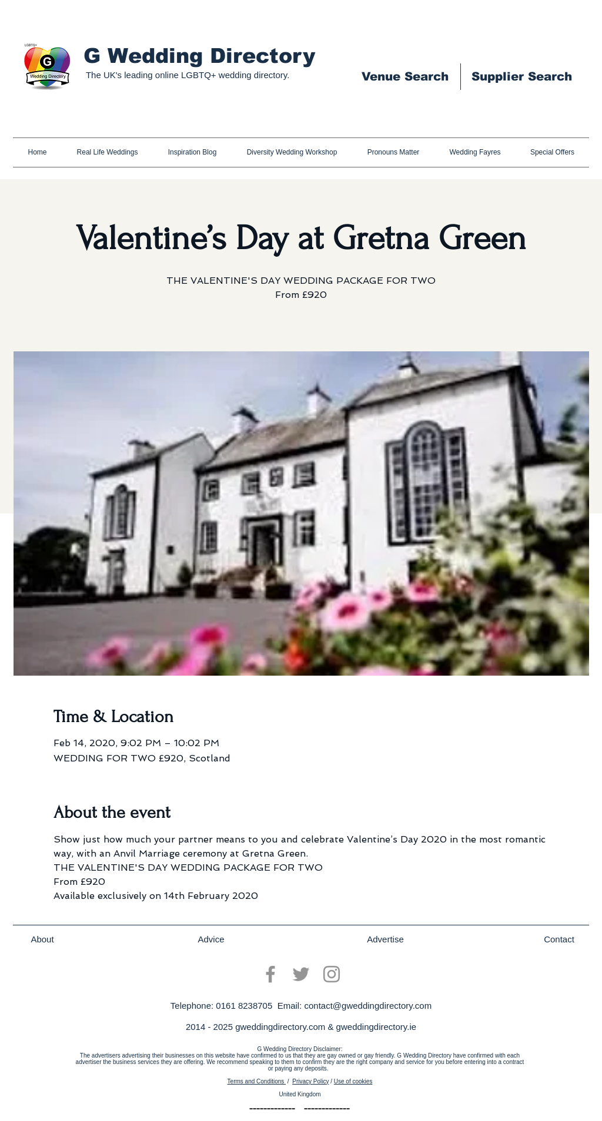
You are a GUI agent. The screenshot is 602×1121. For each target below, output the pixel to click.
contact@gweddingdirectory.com (368, 1006)
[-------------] (272, 1109)
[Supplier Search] (521, 76)
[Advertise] (385, 939)
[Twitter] (301, 974)
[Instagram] (331, 974)
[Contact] (559, 939)
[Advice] (211, 939)
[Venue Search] (404, 76)
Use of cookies (353, 1081)
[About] (42, 939)
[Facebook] (270, 974)
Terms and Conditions (257, 1081)
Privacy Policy (310, 1081)
